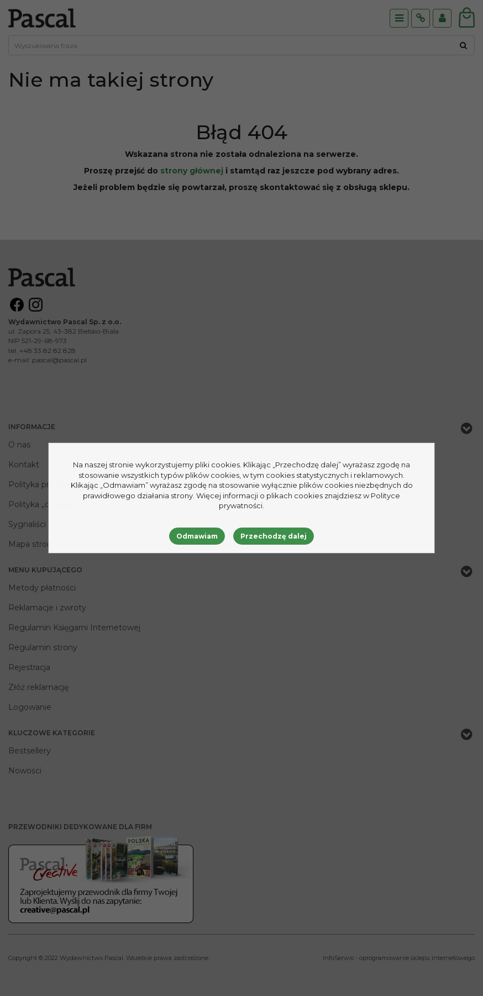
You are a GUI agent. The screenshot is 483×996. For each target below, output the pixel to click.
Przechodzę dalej (273, 536)
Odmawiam (197, 536)
